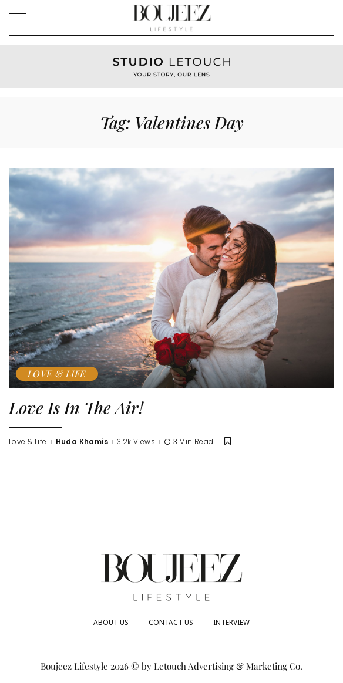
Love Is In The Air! (76, 407)
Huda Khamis (82, 442)
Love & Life (57, 373)
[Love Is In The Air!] (171, 278)
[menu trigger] (23, 17)
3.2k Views (136, 442)
